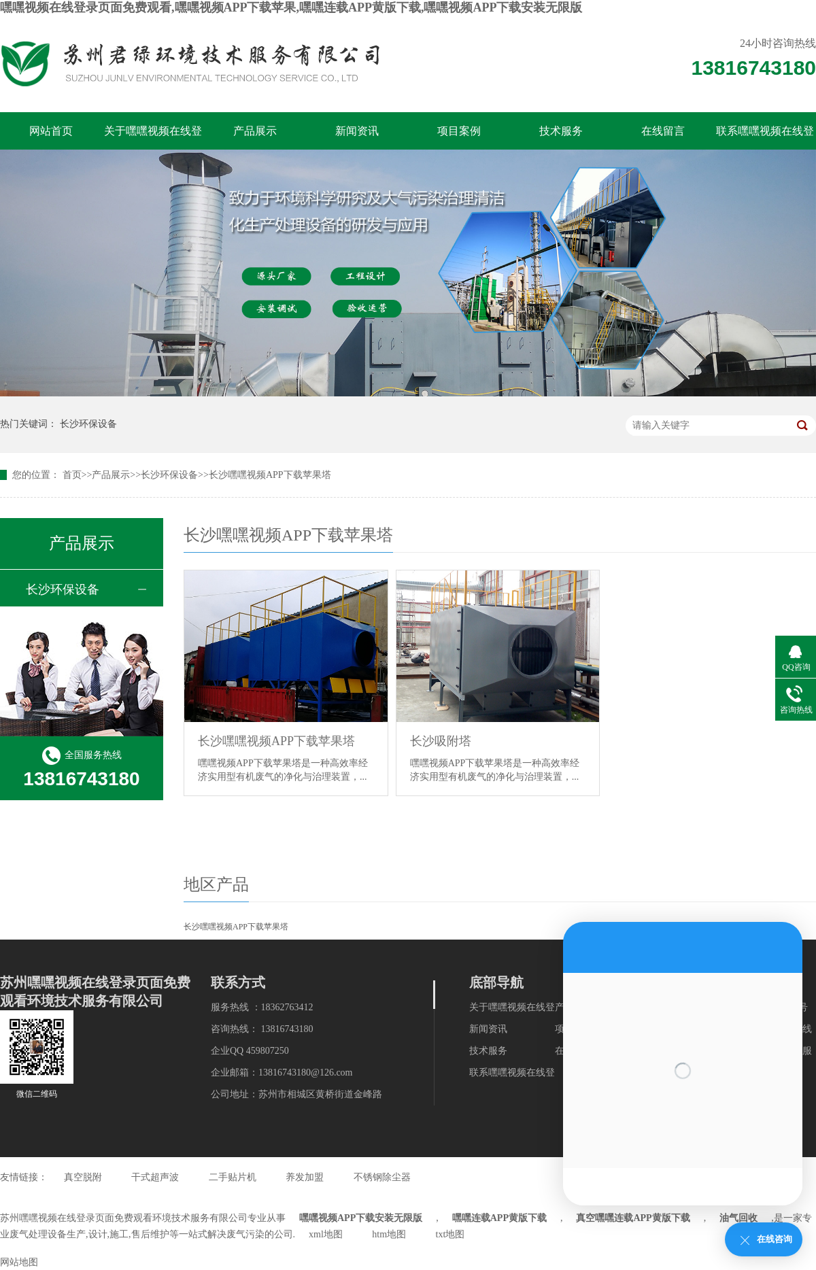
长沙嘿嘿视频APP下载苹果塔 (270, 475)
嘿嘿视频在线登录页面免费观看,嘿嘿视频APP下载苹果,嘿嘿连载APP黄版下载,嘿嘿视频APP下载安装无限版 (291, 7)
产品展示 (255, 131)
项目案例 (459, 131)
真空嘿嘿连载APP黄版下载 (633, 1218)
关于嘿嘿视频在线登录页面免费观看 (153, 137)
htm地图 (389, 1234)
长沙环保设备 (88, 424)
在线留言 (663, 131)
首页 (72, 475)
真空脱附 (83, 1177)
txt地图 (450, 1234)
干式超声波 (155, 1177)
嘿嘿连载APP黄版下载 (499, 1218)
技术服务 (561, 131)
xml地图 (326, 1234)
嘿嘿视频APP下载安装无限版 (360, 1218)
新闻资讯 (357, 131)
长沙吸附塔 (440, 741)
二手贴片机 (232, 1177)
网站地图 (19, 1262)
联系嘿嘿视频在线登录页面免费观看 (765, 137)
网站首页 (51, 131)
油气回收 (738, 1218)
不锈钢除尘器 (382, 1177)
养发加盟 (305, 1177)
